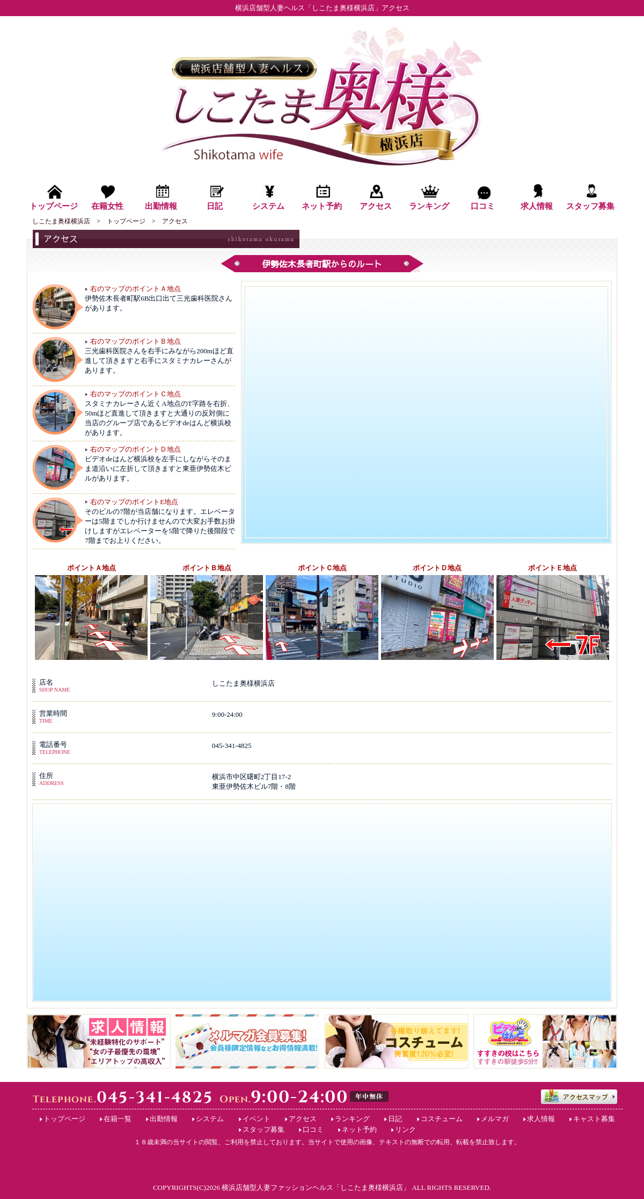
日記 (395, 1119)
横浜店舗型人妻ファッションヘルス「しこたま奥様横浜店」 (316, 1187)
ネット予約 (359, 1129)
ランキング (352, 1119)
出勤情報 (164, 1119)
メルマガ (495, 1119)
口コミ (313, 1129)
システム (210, 1119)
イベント (256, 1119)
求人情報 (541, 1119)
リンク (405, 1129)
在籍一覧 (117, 1119)
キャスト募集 (594, 1119)
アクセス (303, 1119)
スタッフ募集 (263, 1129)
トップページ (64, 1119)
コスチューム (442, 1119)
